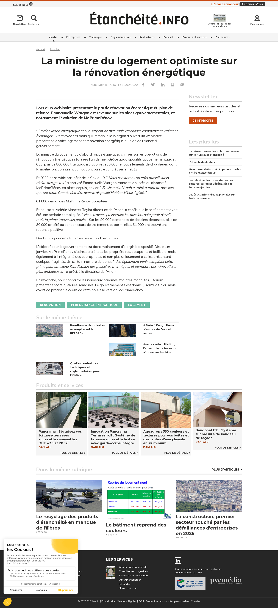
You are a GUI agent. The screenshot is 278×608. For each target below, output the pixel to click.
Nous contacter (128, 588)
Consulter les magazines (133, 571)
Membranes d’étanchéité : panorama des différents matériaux (215, 171)
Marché (53, 37)
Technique (95, 37)
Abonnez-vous (252, 4)
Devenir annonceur (130, 580)
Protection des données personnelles (167, 601)
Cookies (195, 601)
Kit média (124, 584)
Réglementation (120, 37)
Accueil (40, 49)
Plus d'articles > (227, 469)
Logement (137, 305)
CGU (141, 601)
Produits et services (194, 37)
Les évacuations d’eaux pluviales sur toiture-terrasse (212, 196)
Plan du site (108, 601)
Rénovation (50, 305)
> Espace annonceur (225, 4)
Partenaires (222, 37)
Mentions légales (127, 601)
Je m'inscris (203, 120)
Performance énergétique (94, 305)
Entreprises (73, 37)
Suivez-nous (23, 4)
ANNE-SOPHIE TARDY (103, 84)
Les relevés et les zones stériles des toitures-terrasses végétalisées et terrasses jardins (211, 183)
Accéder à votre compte (133, 567)
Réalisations (147, 37)
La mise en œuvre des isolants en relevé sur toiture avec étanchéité (214, 152)
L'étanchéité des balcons (204, 162)
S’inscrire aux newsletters (133, 575)
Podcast (168, 37)
